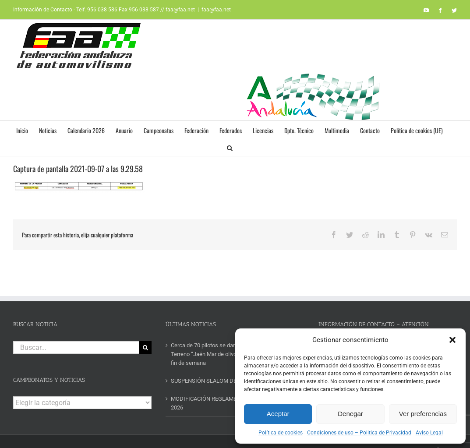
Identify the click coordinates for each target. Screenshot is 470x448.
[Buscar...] (76, 347)
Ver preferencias (423, 413)
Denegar (350, 413)
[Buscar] (145, 347)
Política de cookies (280, 433)
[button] (452, 339)
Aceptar (278, 413)
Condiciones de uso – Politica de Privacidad (359, 433)
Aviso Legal (429, 433)
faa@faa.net (216, 10)
